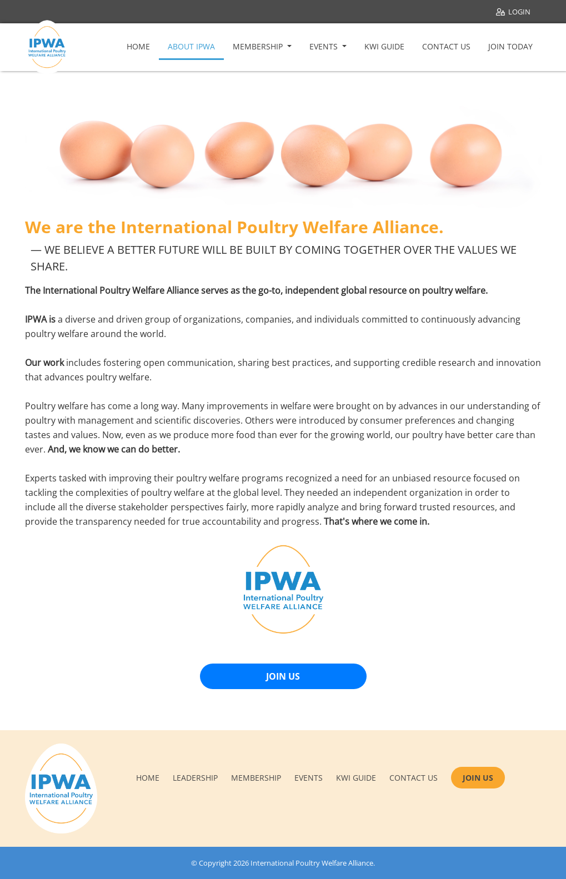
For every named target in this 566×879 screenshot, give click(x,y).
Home (138, 46)
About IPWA (191, 46)
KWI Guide (384, 46)
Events (324, 46)
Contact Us (446, 46)
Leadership (195, 777)
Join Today (510, 46)
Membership (259, 46)
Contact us (413, 777)
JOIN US (283, 676)
